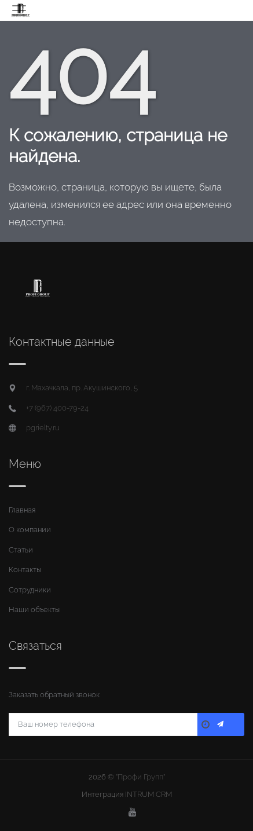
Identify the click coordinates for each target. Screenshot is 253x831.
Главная (22, 510)
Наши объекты (34, 609)
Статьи (21, 550)
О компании (30, 529)
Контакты (25, 569)
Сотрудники (30, 589)
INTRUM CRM (148, 794)
